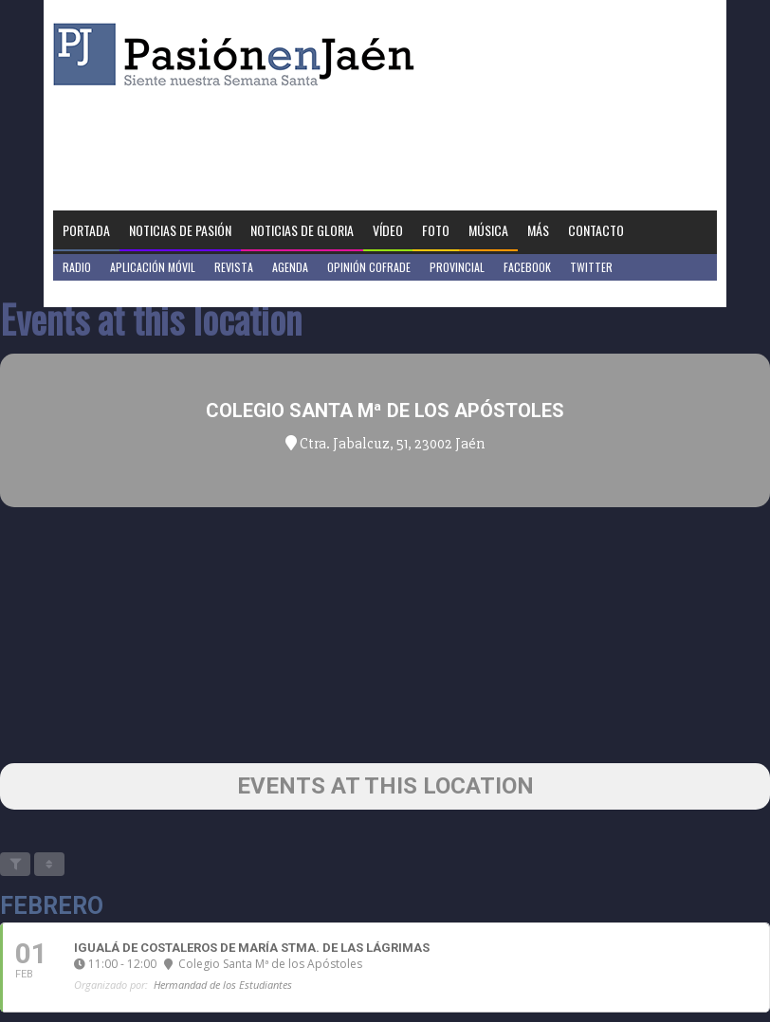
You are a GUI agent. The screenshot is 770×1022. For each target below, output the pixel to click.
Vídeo (388, 230)
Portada (86, 230)
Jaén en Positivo (104, 293)
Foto (435, 230)
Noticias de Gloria (302, 230)
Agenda (290, 267)
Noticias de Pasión (180, 230)
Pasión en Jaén (239, 54)
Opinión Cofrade (369, 267)
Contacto (596, 230)
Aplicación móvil (152, 267)
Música (488, 230)
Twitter (591, 267)
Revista (233, 267)
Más (538, 230)
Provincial (457, 267)
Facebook (527, 267)
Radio (77, 267)
